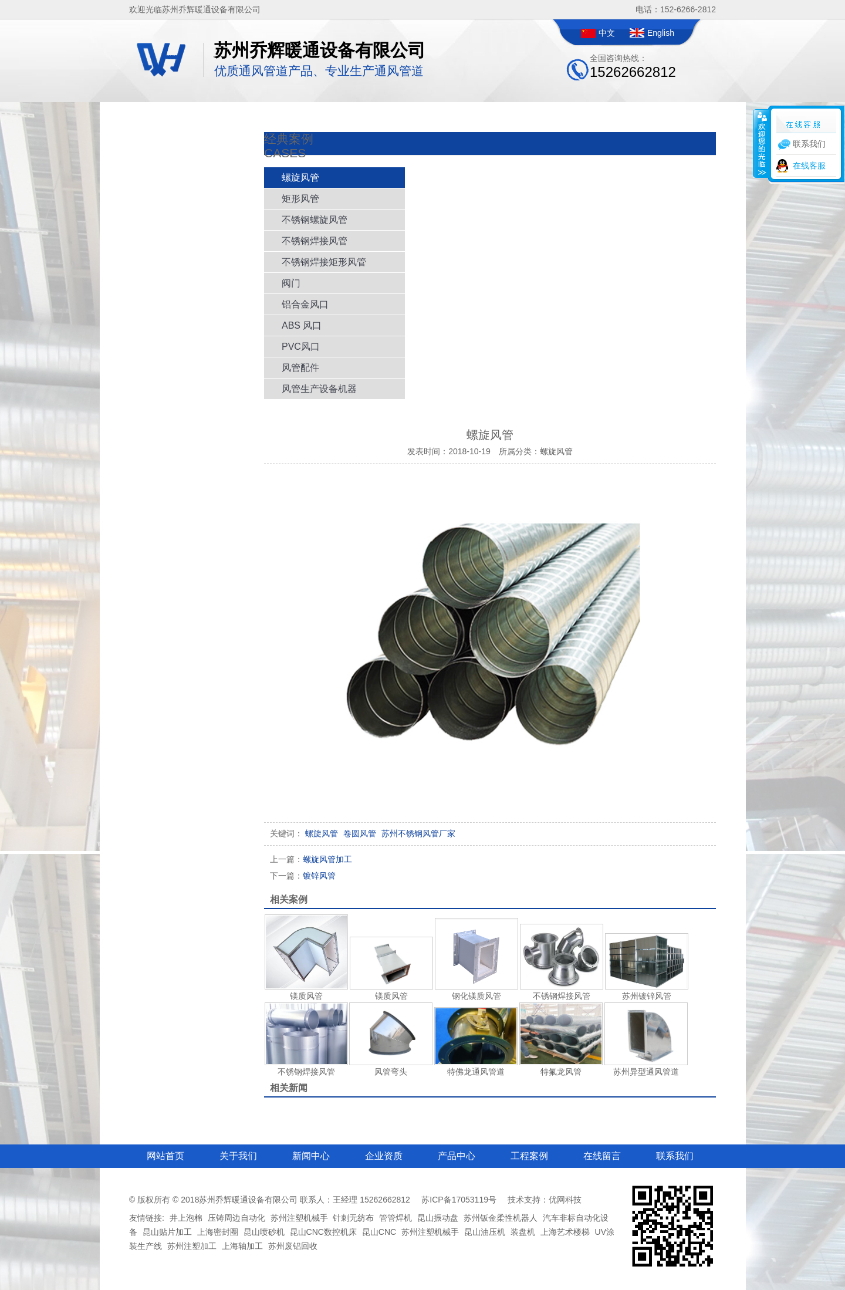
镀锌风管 (303, 875)
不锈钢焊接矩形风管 (324, 262)
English (660, 33)
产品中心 (456, 1156)
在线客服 (809, 165)
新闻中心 (311, 1156)
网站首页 (165, 1156)
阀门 (291, 283)
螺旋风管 (300, 178)
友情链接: (146, 1218)
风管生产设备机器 (319, 389)
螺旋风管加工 (311, 859)
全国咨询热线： (633, 66)
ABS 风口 (302, 325)
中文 (607, 33)
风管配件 (300, 368)
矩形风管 (300, 199)
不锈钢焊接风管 (314, 241)
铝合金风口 (305, 304)
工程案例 (529, 1156)
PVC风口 (301, 347)
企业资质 (384, 1156)
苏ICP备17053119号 (458, 1199)
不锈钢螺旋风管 (314, 220)
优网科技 (565, 1199)
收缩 (761, 143)
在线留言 (602, 1156)
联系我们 (675, 1156)
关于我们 (238, 1156)
